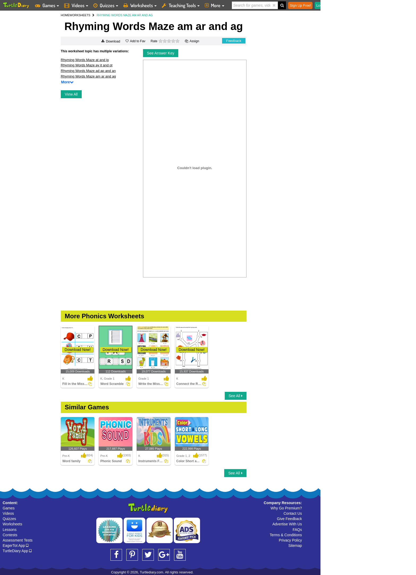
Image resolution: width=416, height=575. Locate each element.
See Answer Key (160, 53)
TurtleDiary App (17, 551)
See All (235, 396)
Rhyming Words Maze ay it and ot (86, 65)
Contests (10, 535)
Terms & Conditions (286, 535)
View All (71, 94)
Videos (8, 513)
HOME (65, 15)
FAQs (297, 529)
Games (9, 508)
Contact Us (293, 513)
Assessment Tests (18, 540)
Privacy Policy (290, 540)
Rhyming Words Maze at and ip (85, 60)
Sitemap (295, 545)
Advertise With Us (287, 524)
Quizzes (9, 519)
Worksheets (12, 524)
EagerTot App (15, 545)
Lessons (9, 529)
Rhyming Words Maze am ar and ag (88, 76)
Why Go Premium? (286, 508)
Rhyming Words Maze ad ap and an (88, 71)
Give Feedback (289, 519)
